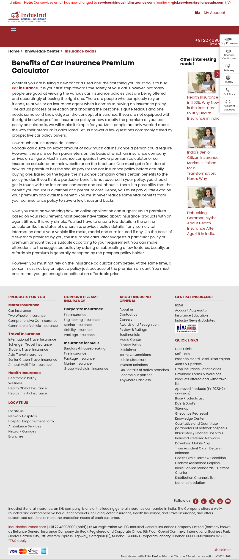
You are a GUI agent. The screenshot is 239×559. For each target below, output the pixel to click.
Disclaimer (128, 349)
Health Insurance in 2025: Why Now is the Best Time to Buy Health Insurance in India (203, 108)
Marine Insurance (78, 324)
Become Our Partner (229, 57)
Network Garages (22, 431)
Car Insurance (19, 310)
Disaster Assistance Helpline (197, 463)
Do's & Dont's (185, 403)
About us (127, 309)
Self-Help (229, 70)
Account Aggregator (191, 310)
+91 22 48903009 (212, 40)
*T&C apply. (17, 540)
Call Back (229, 94)
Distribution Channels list (195, 477)
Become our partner (136, 375)
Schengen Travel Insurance (30, 344)
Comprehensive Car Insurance (33, 320)
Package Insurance (79, 335)
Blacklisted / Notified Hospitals (199, 433)
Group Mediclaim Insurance (86, 368)
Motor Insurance (23, 305)
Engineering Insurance (82, 319)
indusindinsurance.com (27, 527)
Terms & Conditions (135, 354)
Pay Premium (229, 43)
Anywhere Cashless (135, 380)
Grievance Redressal (191, 413)
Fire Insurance (75, 314)
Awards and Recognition (139, 324)
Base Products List (189, 398)
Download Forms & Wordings (198, 374)
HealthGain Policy (22, 378)
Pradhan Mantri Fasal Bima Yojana (202, 359)
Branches (16, 436)
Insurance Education (191, 315)
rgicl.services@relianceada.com (202, 2)
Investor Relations (134, 365)
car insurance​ (25, 88)
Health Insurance (24, 372)
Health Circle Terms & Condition (200, 458)
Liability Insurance (78, 330)
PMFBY (229, 82)
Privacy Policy (130, 344)
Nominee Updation (190, 482)
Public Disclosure (133, 360)
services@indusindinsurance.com (131, 2)
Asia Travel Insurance (25, 354)
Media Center (130, 339)
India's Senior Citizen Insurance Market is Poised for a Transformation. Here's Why (203, 165)
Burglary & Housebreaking (85, 348)
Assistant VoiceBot (229, 107)
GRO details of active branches (144, 370)
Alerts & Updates (188, 364)
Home (14, 51)
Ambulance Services (24, 426)
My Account (214, 12)
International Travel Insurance (32, 339)
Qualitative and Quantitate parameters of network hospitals (201, 425)
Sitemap (182, 408)
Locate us (16, 411)
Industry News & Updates (195, 320)
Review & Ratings (133, 329)
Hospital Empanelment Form (31, 421)
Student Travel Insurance (28, 349)
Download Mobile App (192, 443)
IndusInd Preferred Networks (197, 438)
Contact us (128, 314)
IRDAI (179, 305)
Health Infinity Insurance (28, 393)
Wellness (15, 383)
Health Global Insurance (28, 388)
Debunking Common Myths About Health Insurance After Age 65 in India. (202, 223)
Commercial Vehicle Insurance (33, 325)
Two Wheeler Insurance (27, 315)
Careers (126, 319)
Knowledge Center (42, 51)
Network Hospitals (22, 416)
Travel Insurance (24, 333)
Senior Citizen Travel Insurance (32, 359)
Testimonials (130, 334)
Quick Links (183, 349)
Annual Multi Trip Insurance (30, 364)
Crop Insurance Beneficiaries (198, 369)
